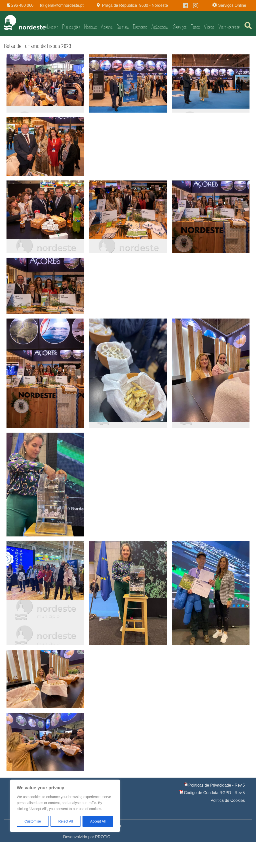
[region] (65, 806)
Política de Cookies (227, 800)
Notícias (90, 26)
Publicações (71, 26)
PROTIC (102, 837)
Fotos (195, 26)
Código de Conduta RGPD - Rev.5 (214, 793)
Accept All (98, 821)
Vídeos (209, 26)
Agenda (106, 26)
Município (51, 26)
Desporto (140, 26)
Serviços (180, 26)
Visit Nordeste (229, 26)
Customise (32, 821)
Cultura (122, 26)
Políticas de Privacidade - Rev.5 (216, 785)
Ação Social (160, 26)
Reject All (65, 821)
